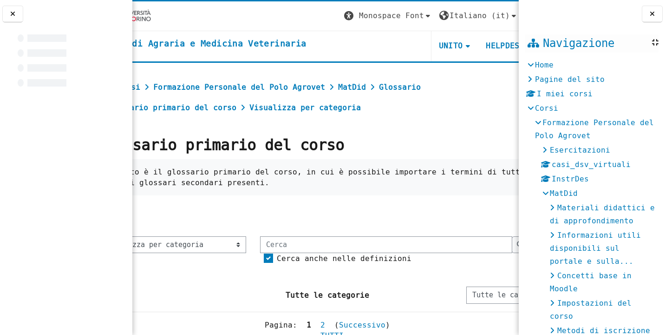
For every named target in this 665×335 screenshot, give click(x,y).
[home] (239, 44)
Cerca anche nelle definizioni (220, 287)
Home (544, 65)
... (499, 215)
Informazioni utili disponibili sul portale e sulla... (595, 248)
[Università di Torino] (161, 15)
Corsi (546, 108)
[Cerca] (262, 273)
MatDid (564, 193)
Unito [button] (408, 45)
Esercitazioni (580, 150)
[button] (345, 16)
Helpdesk (462, 45)
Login (499, 15)
